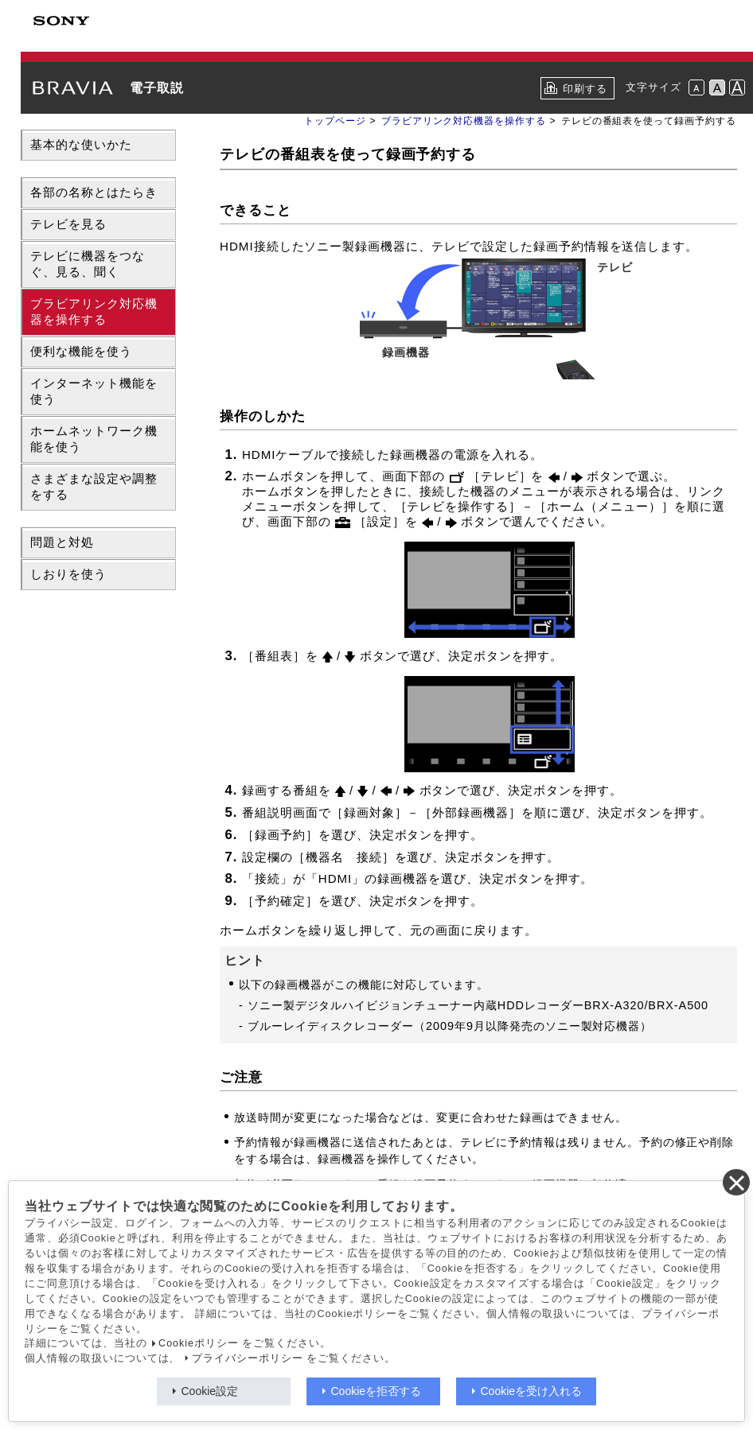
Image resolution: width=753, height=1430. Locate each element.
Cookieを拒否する (376, 1391)
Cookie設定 (210, 1391)
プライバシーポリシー (247, 1358)
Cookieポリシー (198, 1343)
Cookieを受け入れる (532, 1391)
